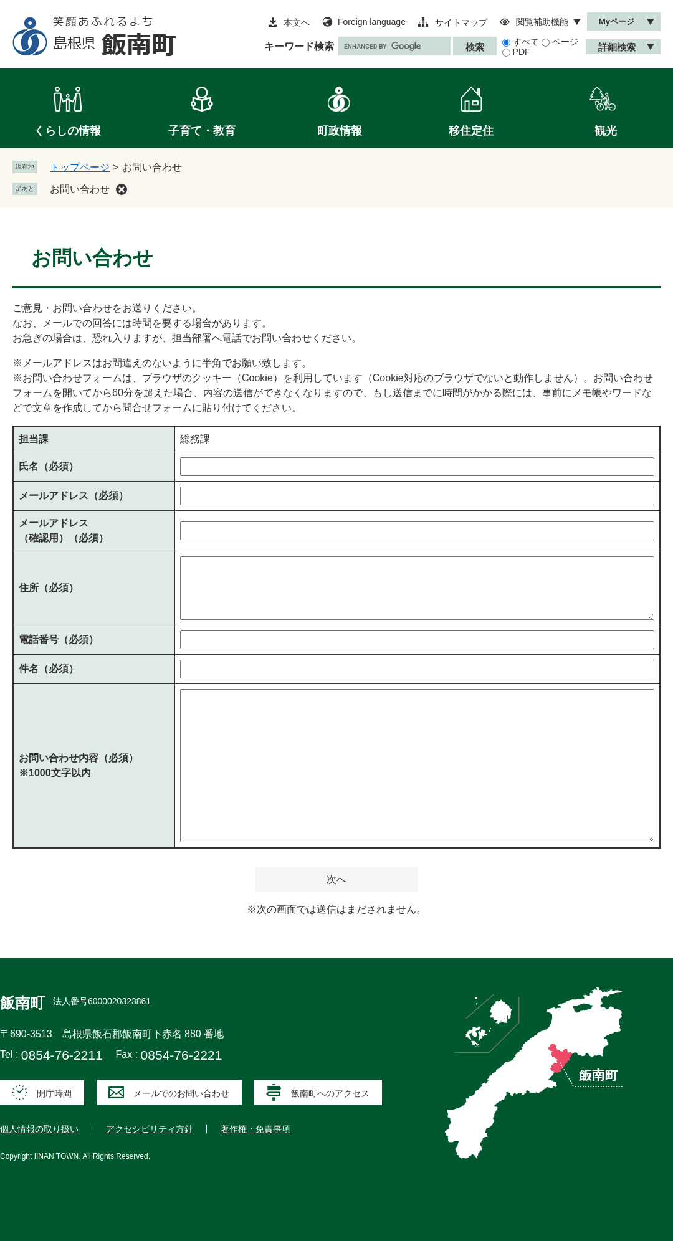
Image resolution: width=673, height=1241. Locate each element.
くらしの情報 (67, 131)
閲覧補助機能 (542, 22)
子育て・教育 (202, 131)
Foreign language (372, 22)
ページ (565, 42)
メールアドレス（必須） (73, 495)
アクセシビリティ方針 (149, 1129)
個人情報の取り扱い (39, 1129)
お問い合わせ (80, 189)
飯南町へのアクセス (330, 1093)
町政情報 (339, 131)
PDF (521, 52)
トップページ (80, 167)
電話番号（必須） (58, 639)
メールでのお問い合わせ (181, 1093)
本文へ (297, 22)
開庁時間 (54, 1093)
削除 (121, 189)
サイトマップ (461, 22)
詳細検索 (617, 47)
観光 (605, 131)
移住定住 (471, 131)
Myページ (616, 21)
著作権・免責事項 (255, 1129)
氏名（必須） (49, 466)
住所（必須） (49, 587)
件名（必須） (49, 668)
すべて (526, 42)
